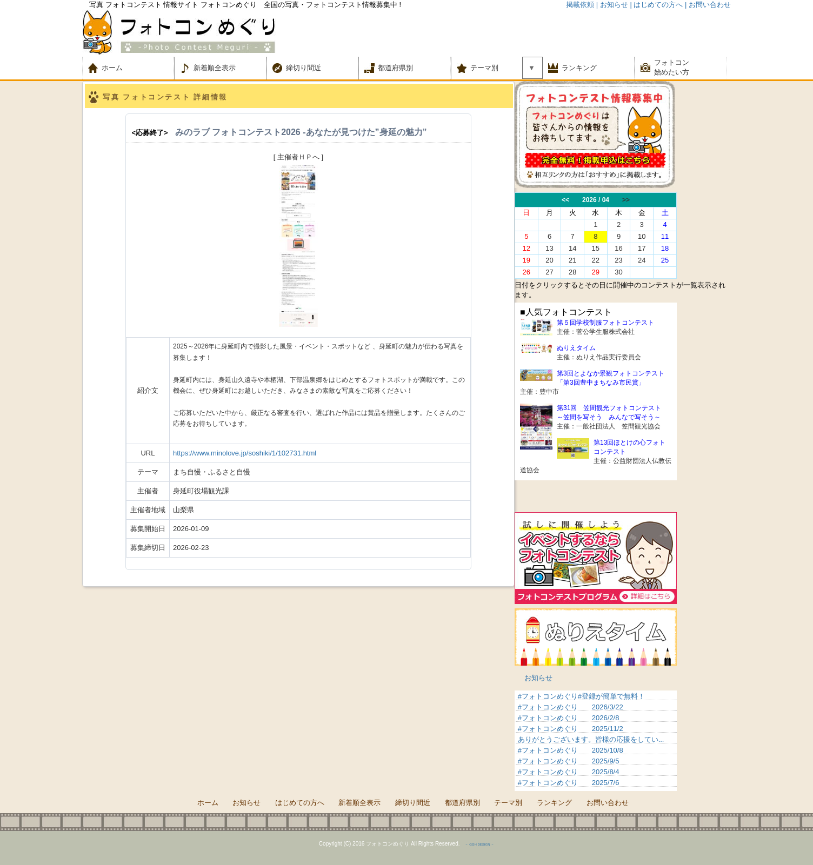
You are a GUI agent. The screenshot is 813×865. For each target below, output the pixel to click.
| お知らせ (612, 5)
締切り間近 (303, 68)
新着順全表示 (215, 68)
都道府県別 (395, 68)
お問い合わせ (608, 803)
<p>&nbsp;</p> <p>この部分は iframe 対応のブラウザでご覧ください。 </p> (596, 740)
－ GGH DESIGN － (479, 844)
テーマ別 (487, 68)
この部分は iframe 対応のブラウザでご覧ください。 (623, 235)
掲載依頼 (580, 5)
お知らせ (538, 678)
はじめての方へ (299, 803)
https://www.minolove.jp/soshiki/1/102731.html (244, 453)
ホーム (119, 68)
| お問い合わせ (708, 5)
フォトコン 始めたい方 (671, 67)
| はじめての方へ (656, 5)
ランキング (579, 68)
